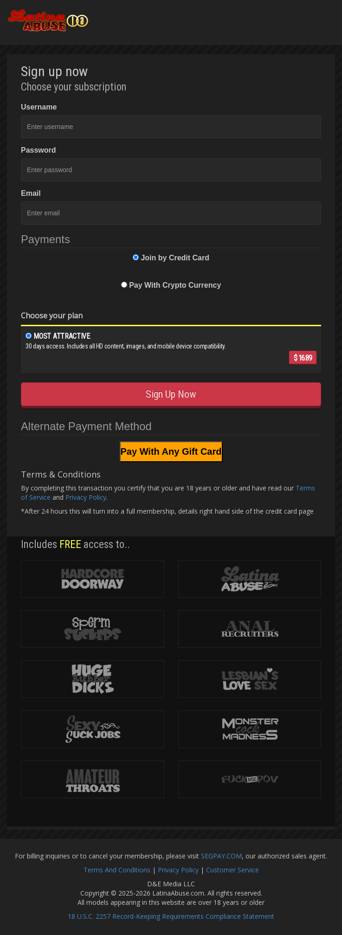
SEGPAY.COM (221, 855)
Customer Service (232, 869)
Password (38, 150)
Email (31, 193)
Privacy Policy (85, 497)
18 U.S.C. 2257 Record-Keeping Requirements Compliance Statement (171, 916)
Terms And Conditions (117, 869)
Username (39, 107)
